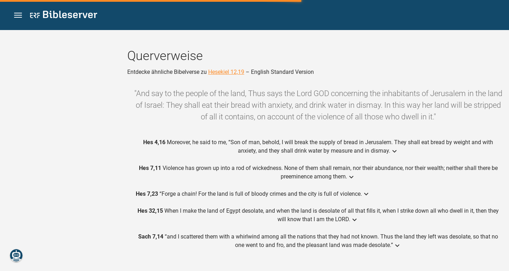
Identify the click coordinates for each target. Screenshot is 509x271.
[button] (18, 15)
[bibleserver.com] (63, 15)
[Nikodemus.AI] (16, 255)
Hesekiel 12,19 (226, 72)
